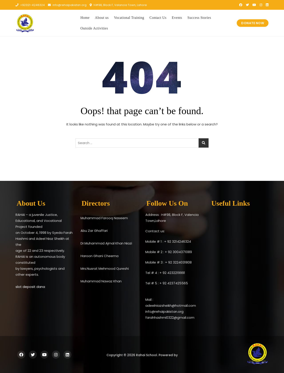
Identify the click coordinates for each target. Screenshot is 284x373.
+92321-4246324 (30, 5)
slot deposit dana (30, 286)
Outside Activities (94, 28)
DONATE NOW (252, 23)
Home (85, 18)
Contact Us (158, 18)
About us (102, 18)
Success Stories (199, 18)
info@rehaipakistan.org (67, 5)
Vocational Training (129, 18)
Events (177, 18)
